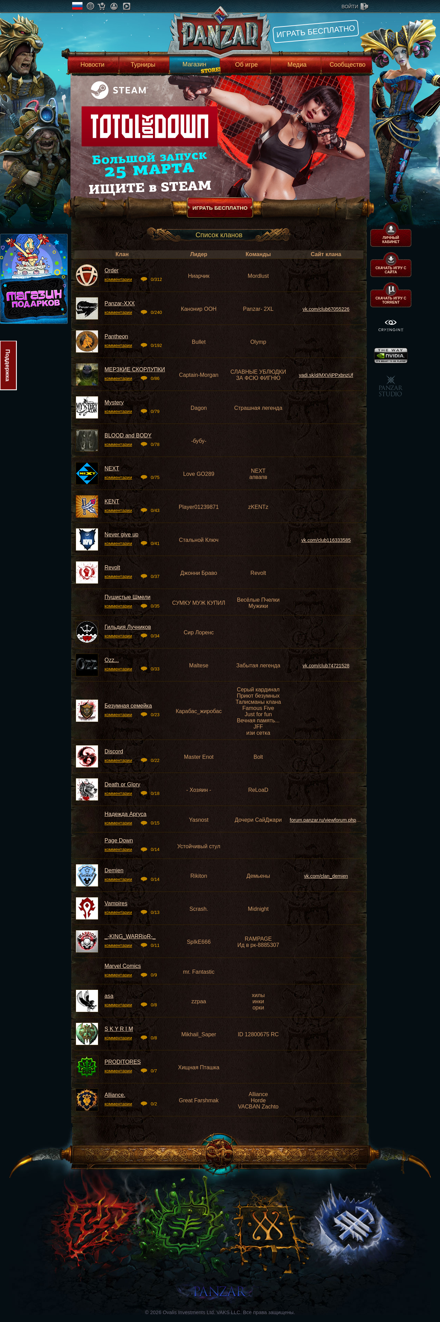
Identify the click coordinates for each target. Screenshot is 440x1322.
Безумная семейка (128, 706)
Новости (92, 64)
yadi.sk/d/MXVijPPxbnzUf (326, 375)
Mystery (114, 402)
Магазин (194, 64)
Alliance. (114, 1095)
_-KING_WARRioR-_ (130, 936)
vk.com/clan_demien (326, 876)
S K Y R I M (118, 1029)
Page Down (118, 840)
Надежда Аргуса (125, 814)
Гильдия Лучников (127, 627)
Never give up (121, 534)
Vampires (115, 903)
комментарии (118, 279)
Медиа (296, 64)
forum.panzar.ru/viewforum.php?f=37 (329, 820)
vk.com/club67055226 (325, 309)
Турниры (143, 64)
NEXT (111, 468)
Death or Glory (122, 784)
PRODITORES (122, 1062)
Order (111, 270)
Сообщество (348, 64)
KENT (111, 501)
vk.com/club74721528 (325, 665)
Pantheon (116, 336)
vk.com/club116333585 (326, 540)
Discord (113, 751)
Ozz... (111, 660)
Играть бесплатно (315, 31)
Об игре (246, 64)
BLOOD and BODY (128, 435)
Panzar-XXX (119, 303)
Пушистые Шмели (127, 597)
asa (108, 996)
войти (350, 6)
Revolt (112, 567)
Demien (113, 870)
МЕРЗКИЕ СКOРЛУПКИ (134, 369)
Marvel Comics (122, 966)
